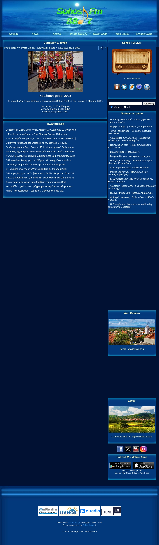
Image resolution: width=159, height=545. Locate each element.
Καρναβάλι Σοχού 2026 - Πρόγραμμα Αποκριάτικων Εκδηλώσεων (39, 186)
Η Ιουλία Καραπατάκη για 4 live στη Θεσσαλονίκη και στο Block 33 (40, 177)
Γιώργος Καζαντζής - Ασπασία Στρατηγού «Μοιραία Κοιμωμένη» (130, 161)
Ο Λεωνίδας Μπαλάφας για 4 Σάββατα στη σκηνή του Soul (36, 182)
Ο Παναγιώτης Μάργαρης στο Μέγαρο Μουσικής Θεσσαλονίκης (38, 160)
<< (100, 47)
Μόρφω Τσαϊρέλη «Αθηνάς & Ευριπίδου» (131, 126)
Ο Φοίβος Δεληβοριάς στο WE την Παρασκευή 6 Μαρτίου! (35, 164)
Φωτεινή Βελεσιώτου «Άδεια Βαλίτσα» (129, 167)
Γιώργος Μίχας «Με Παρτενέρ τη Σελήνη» (131, 193)
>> (104, 47)
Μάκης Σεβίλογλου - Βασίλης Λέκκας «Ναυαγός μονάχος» (128, 173)
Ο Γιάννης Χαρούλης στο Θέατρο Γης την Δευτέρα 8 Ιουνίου (36, 142)
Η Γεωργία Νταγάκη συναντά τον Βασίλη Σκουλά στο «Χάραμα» (130, 205)
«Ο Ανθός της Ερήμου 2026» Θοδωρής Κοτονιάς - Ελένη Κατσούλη (40, 151)
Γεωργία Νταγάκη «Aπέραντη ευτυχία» (130, 156)
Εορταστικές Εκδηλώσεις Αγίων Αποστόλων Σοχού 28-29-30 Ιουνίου (41, 129)
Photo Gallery (11, 47)
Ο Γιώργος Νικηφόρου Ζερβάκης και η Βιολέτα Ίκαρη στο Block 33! (40, 173)
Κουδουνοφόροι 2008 (69, 47)
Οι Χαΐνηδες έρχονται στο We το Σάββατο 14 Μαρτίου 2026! (36, 169)
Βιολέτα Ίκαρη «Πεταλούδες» (125, 151)
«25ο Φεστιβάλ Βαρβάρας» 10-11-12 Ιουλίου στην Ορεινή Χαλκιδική (41, 138)
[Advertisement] (132, 262)
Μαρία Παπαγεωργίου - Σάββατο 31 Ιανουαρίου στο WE (35, 190)
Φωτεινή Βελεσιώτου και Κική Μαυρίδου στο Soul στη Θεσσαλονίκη (40, 156)
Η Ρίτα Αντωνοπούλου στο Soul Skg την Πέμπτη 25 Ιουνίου (36, 134)
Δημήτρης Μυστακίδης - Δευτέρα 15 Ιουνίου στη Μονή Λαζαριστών (40, 147)
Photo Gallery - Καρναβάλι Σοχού (38, 47)
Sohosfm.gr (74, 522)
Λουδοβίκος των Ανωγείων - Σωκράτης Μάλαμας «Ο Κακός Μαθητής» (129, 139)
